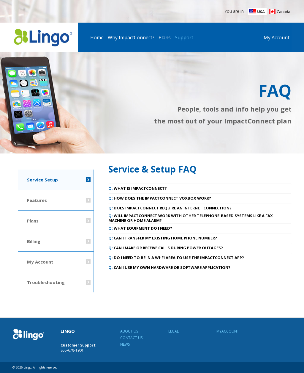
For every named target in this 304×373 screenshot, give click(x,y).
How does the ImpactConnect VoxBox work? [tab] (159, 198)
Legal (173, 331)
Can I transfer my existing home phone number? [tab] (162, 238)
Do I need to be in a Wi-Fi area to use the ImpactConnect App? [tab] (176, 257)
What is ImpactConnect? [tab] (137, 188)
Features (37, 200)
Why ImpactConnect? (131, 37)
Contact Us (131, 337)
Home (97, 37)
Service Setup (42, 180)
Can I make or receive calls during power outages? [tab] (165, 247)
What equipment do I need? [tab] (140, 228)
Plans (165, 37)
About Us (129, 331)
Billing (33, 241)
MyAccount (227, 331)
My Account (276, 37)
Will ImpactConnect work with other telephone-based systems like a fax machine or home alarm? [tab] (190, 218)
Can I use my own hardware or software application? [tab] (169, 267)
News (125, 344)
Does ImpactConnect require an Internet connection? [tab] (170, 208)
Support (184, 37)
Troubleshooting (46, 282)
